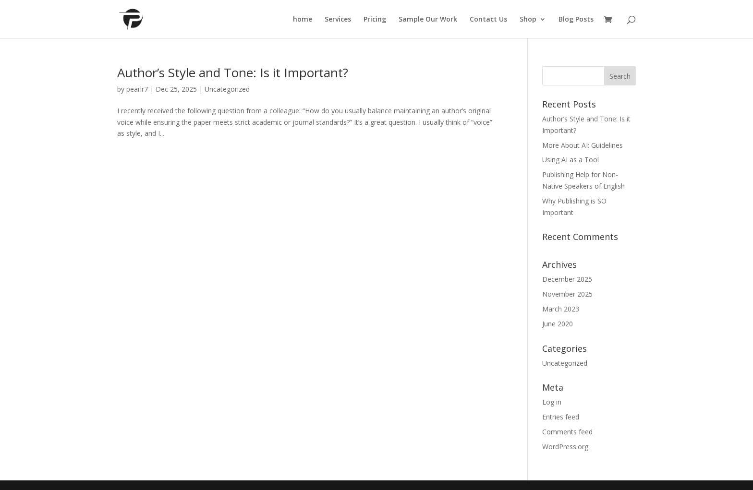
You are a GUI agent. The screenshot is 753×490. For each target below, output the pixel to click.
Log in (551, 401)
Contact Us (488, 20)
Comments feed (567, 431)
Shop (528, 20)
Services (338, 20)
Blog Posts (576, 20)
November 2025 (567, 294)
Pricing (375, 20)
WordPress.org (565, 446)
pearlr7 (137, 89)
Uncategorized (227, 89)
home (302, 20)
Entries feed (560, 416)
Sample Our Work (428, 20)
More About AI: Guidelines (582, 145)
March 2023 (560, 308)
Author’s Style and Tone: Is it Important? (232, 72)
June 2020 (557, 323)
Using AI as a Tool (570, 159)
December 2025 (567, 279)
